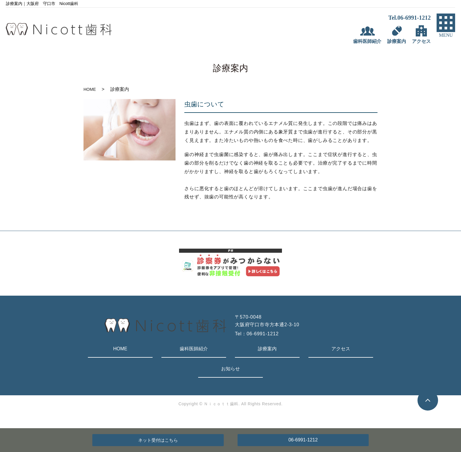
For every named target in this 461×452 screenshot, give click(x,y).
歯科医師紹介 (194, 348)
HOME (89, 89)
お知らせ (230, 368)
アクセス (340, 348)
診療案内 (267, 348)
